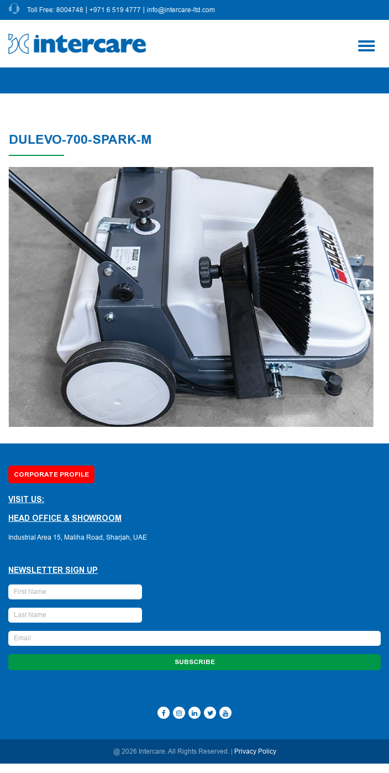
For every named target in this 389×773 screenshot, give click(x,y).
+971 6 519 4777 (116, 10)
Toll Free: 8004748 (56, 10)
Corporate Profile (51, 474)
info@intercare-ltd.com (182, 10)
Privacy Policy (255, 751)
